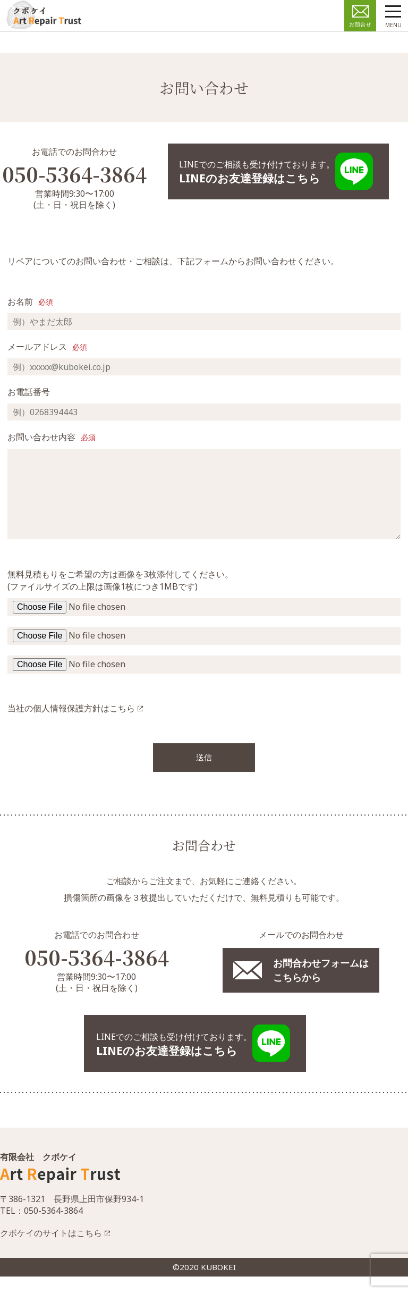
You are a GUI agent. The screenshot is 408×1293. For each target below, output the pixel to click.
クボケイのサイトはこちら (51, 1249)
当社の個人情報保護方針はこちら (71, 724)
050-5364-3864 (96, 973)
